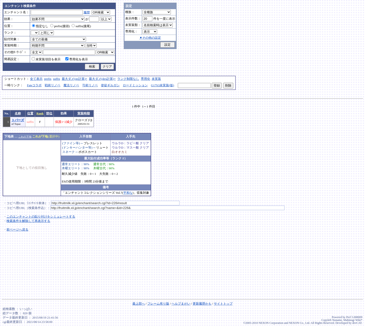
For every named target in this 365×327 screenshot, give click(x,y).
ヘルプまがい (181, 303)
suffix (56, 79)
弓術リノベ (90, 85)
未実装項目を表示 (46, 59)
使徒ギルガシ (110, 85)
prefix (48, 79)
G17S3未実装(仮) (162, 85)
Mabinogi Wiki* (352, 320)
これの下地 (24, 136)
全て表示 (36, 79)
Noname (337, 320)
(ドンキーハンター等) (77, 147)
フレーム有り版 (158, 303)
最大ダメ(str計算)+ (74, 79)
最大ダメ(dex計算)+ (102, 79)
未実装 (156, 79)
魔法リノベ (71, 85)
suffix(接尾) (81, 26)
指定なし (40, 26)
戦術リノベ (52, 85)
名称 (18, 113)
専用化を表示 (76, 59)
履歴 (87, 12)
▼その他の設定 (150, 37)
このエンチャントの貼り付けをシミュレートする (40, 216)
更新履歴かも (202, 303)
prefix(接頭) (60, 26)
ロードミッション (135, 85)
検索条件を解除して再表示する (28, 221)
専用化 (145, 79)
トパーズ (18, 120)
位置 (30, 113)
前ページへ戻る (17, 229)
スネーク (68, 152)
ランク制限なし (128, 79)
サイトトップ (223, 303)
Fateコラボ (34, 85)
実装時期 (83, 113)
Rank (39, 113)
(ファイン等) (71, 143)
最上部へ (138, 303)
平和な (128, 193)
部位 (49, 113)
